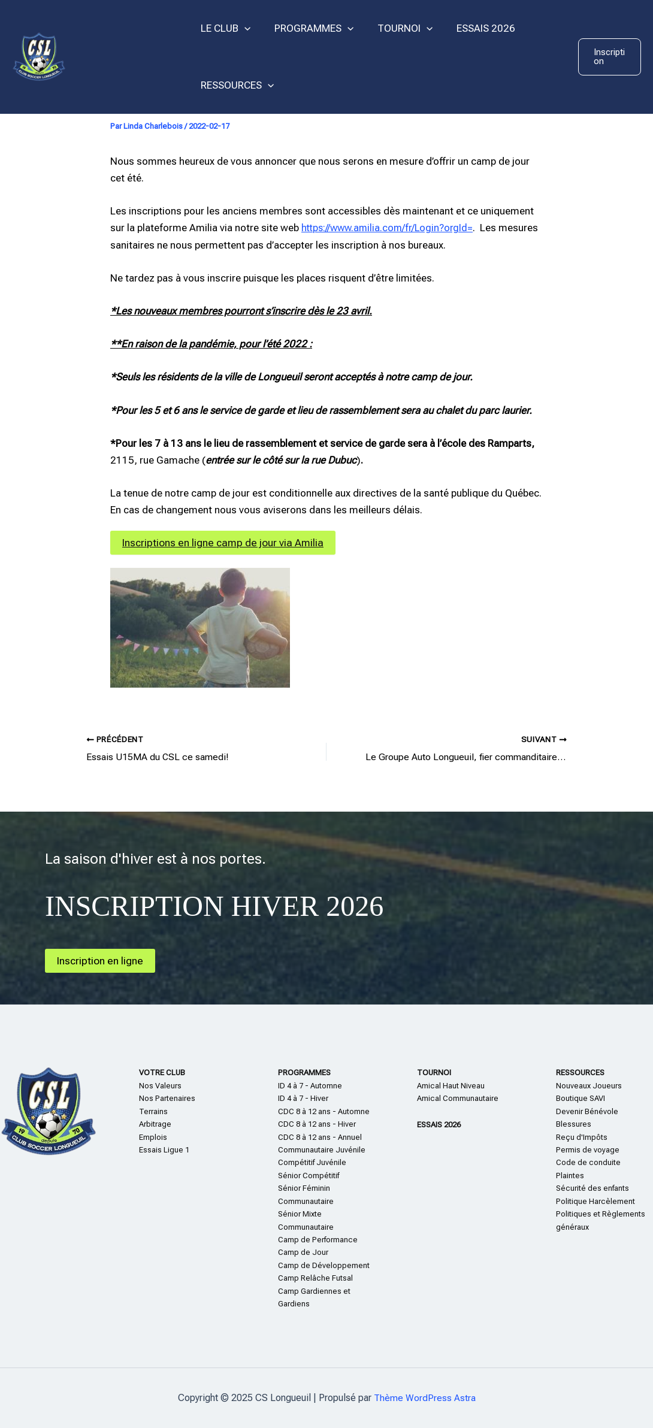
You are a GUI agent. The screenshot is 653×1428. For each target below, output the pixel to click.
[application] (243, 28)
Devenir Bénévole (587, 1111)
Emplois (153, 1136)
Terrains (153, 1111)
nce (351, 1239)
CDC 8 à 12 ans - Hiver (317, 1124)
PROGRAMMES (308, 28)
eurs (614, 1085)
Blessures (573, 1124)
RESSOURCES (235, 85)
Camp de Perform (309, 1239)
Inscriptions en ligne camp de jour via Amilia (225, 542)
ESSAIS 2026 (473, 28)
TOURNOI (396, 28)
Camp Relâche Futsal (315, 1277)
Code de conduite (588, 1162)
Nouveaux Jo (579, 1085)
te (576, 1175)
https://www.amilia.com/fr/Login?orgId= (390, 228)
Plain (564, 1175)
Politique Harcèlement (595, 1201)
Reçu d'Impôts (581, 1136)
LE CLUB (224, 28)
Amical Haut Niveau (451, 1085)
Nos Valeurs (160, 1085)
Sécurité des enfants (592, 1188)
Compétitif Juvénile (312, 1162)
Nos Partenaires (167, 1098)
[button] (608, 56)
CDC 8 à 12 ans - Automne (324, 1111)
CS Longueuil (126, 56)
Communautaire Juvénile (321, 1149)
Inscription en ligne (102, 960)
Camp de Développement (324, 1265)
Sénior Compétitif (308, 1175)
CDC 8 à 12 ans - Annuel (320, 1136)
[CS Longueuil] (39, 56)
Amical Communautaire (457, 1098)
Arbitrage (155, 1124)
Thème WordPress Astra (424, 1397)
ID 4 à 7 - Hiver (303, 1098)
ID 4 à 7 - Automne (310, 1085)
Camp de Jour (303, 1252)
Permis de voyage (587, 1149)
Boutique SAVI (580, 1098)
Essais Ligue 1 (164, 1149)
